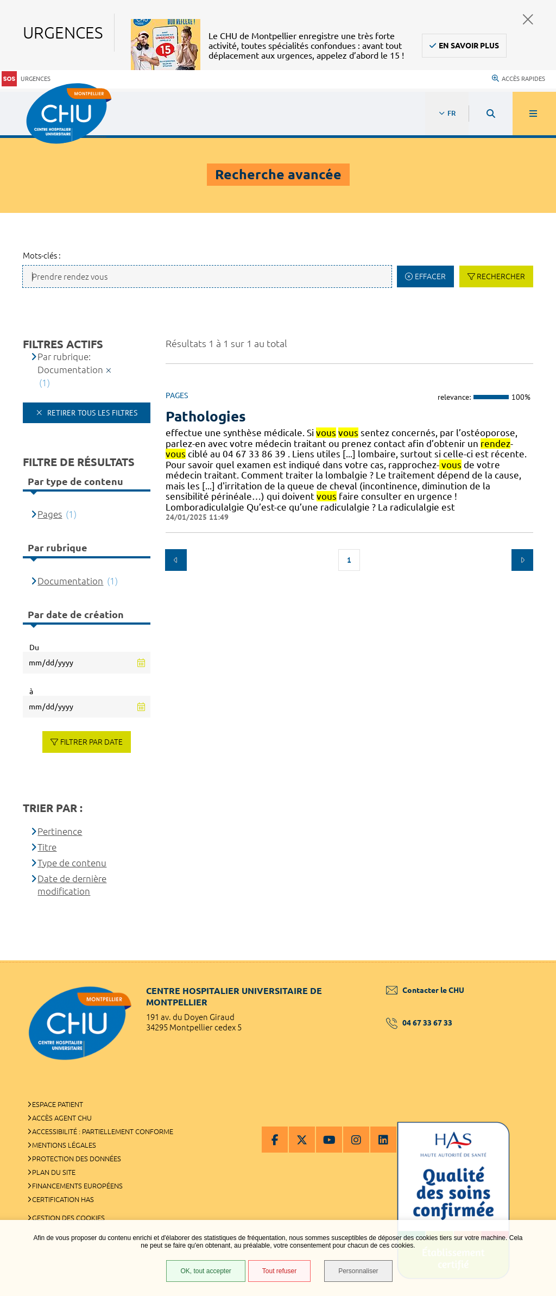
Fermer (528, 19)
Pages (49, 514)
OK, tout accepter (205, 1271)
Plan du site (53, 1172)
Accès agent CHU (62, 1118)
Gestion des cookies (68, 1218)
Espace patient (57, 1104)
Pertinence (59, 831)
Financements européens (77, 1186)
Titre (46, 847)
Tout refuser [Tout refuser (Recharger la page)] (279, 1271)
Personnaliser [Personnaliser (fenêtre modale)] (358, 1271)
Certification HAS (63, 1199)
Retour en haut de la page (529, 960)
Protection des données (76, 1158)
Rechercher (501, 276)
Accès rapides (518, 79)
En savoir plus (469, 45)
